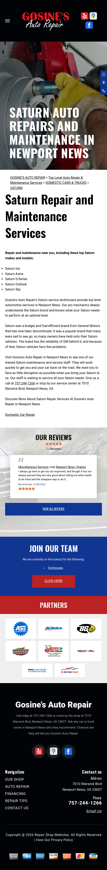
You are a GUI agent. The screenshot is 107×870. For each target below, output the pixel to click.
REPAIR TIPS (16, 801)
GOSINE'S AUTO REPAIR (27, 178)
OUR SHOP (14, 779)
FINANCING (15, 794)
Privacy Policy (62, 840)
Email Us (94, 811)
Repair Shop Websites (52, 835)
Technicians (55, 568)
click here (53, 581)
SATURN (16, 188)
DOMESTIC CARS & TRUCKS (66, 183)
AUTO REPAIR (17, 786)
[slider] (53, 443)
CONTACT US (16, 808)
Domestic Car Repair (20, 415)
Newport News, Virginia (71, 467)
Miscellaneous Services (33, 467)
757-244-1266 (25, 383)
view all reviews (53, 508)
